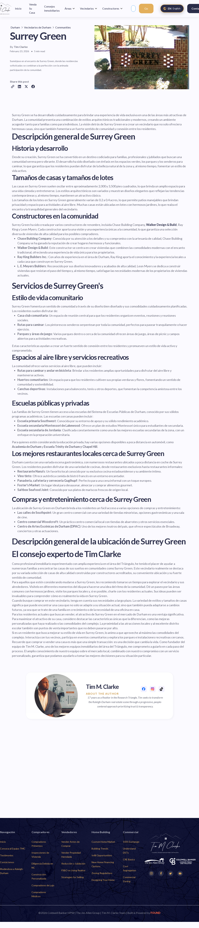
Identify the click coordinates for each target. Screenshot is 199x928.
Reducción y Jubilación (73, 863)
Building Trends (100, 848)
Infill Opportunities (102, 855)
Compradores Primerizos (39, 843)
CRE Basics (129, 859)
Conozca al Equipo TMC (12, 848)
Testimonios (6, 855)
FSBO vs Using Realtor (73, 870)
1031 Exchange (131, 841)
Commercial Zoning (129, 879)
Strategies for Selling (72, 877)
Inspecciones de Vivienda (40, 854)
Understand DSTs (129, 850)
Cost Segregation (129, 868)
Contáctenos (7, 862)
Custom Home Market (103, 841)
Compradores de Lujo (43, 885)
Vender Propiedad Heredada (71, 854)
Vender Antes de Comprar (70, 843)
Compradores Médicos (39, 894)
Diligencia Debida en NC (42, 865)
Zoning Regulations (102, 873)
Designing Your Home (103, 879)
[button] (70, 8)
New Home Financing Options (103, 864)
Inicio (3, 841)
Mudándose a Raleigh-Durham (12, 871)
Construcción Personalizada (39, 876)
